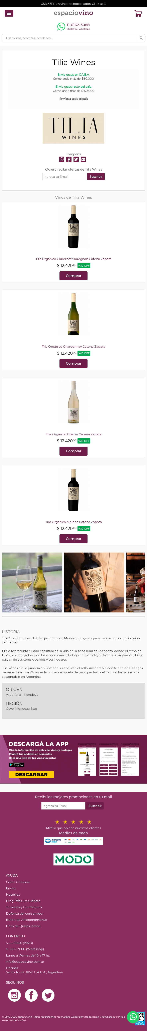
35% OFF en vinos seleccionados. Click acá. (73, 4)
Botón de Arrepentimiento (26, 920)
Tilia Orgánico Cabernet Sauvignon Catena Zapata (74, 259)
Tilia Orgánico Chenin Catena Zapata (73, 434)
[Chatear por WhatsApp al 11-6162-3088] (73, 27)
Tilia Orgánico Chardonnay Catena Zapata (73, 346)
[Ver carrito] (138, 13)
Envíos (11, 888)
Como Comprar (18, 882)
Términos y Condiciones (24, 907)
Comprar (73, 276)
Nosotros (13, 894)
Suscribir (96, 177)
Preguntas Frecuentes (23, 901)
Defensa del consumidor (24, 913)
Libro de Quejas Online (23, 926)
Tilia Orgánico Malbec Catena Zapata (73, 522)
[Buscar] (141, 38)
